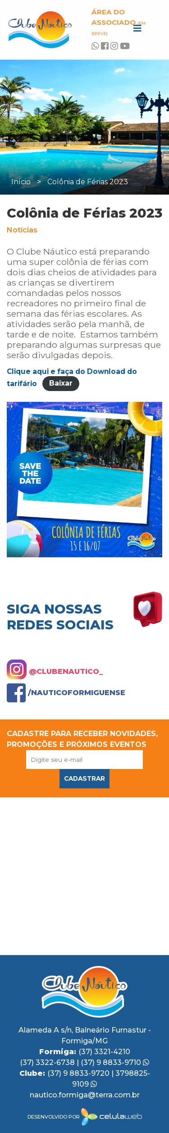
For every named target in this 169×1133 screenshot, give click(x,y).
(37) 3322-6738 (48, 1062)
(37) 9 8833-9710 (115, 1062)
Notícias (22, 230)
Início (21, 181)
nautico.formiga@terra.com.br (85, 1095)
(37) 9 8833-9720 (79, 1073)
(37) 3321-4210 (104, 1051)
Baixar (61, 383)
